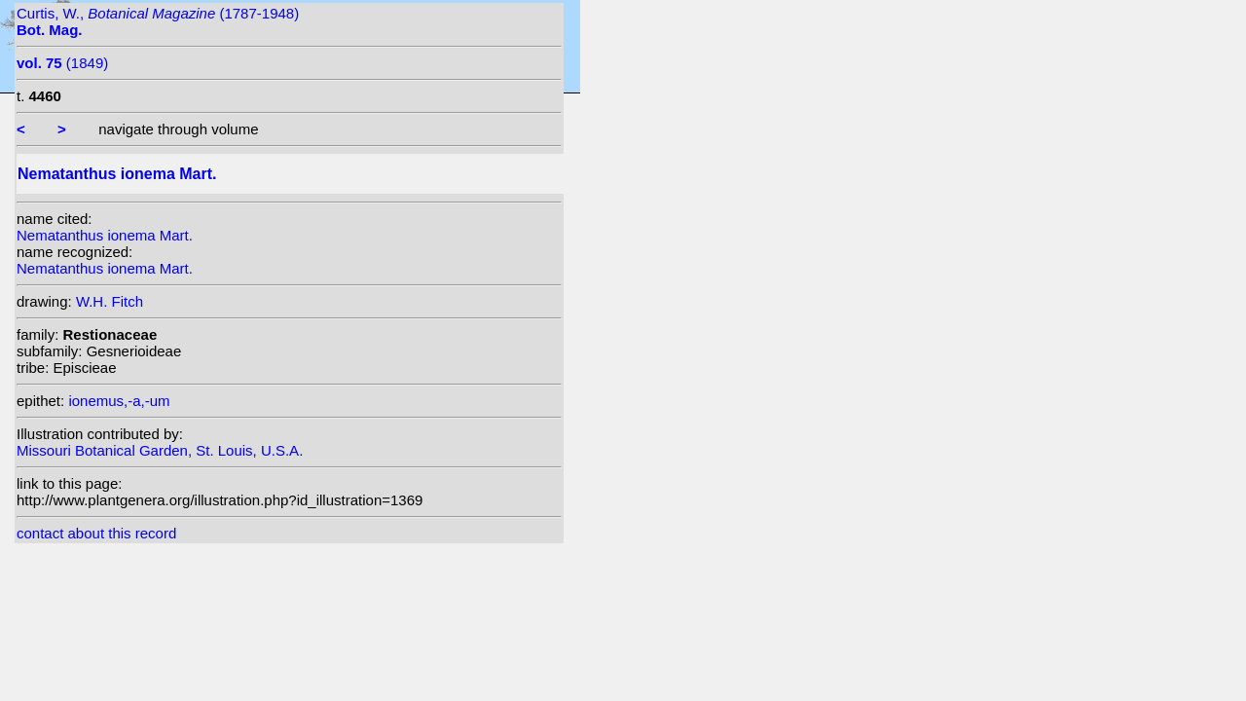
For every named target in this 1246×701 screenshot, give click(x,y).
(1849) (62, 63)
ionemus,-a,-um (118, 400)
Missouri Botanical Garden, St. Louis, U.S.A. (160, 450)
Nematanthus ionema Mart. (105, 235)
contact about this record (96, 533)
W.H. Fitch (109, 301)
